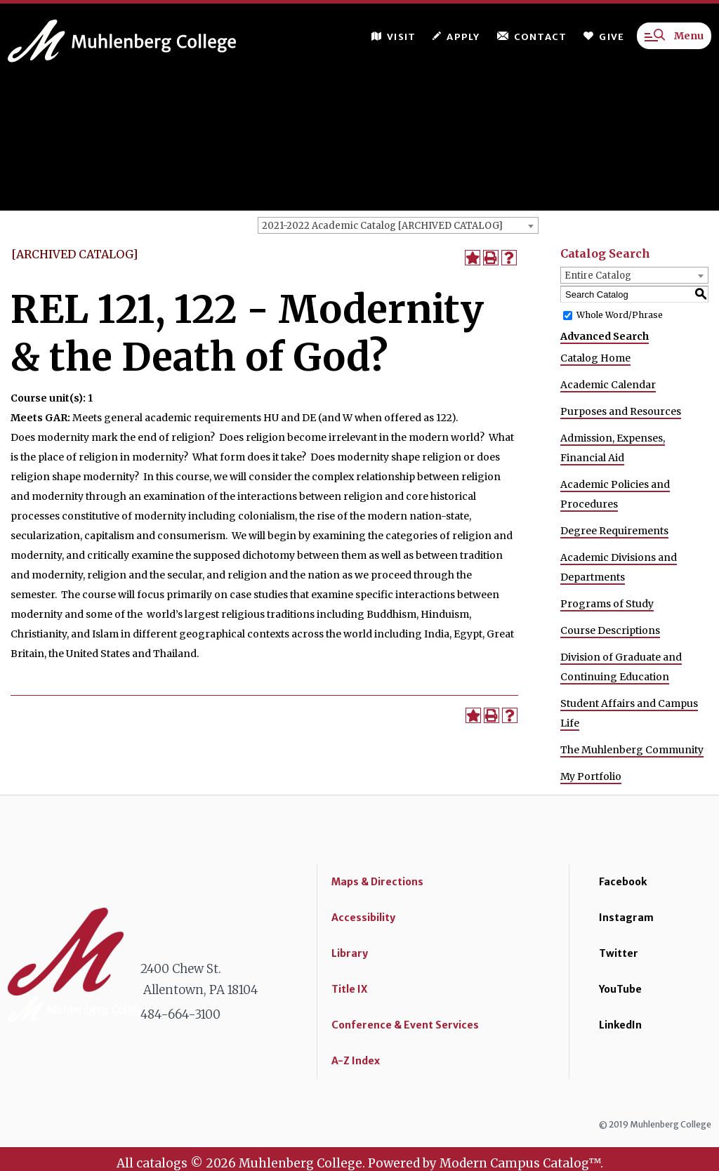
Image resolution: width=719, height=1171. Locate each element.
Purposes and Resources (620, 411)
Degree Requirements (614, 530)
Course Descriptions (610, 630)
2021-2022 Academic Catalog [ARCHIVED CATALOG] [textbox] (382, 226)
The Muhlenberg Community (632, 749)
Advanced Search (604, 336)
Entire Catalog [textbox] (598, 276)
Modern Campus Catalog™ (520, 1163)
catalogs (161, 1163)
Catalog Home (595, 358)
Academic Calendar (608, 384)
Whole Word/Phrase (619, 315)
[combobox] (398, 225)
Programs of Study (607, 603)
